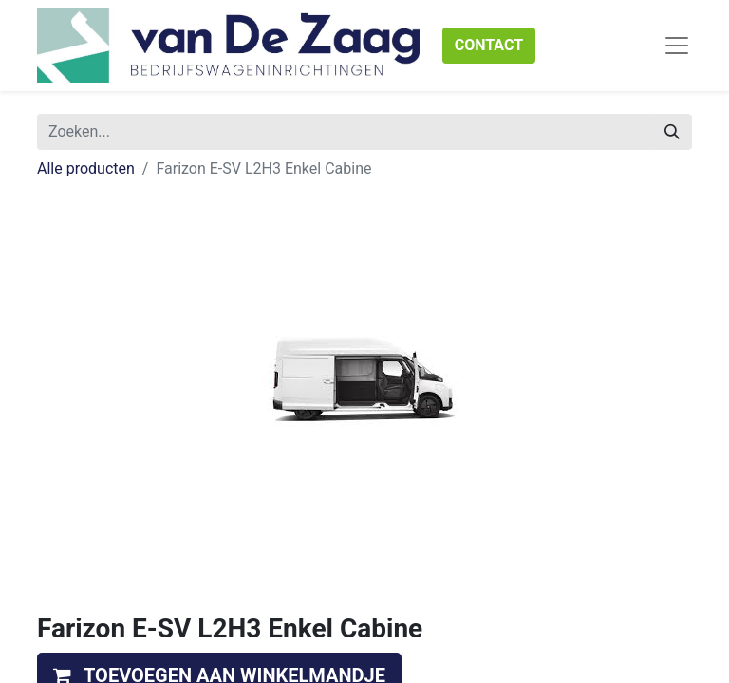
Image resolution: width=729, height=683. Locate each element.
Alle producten (86, 168)
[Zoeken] (672, 132)
